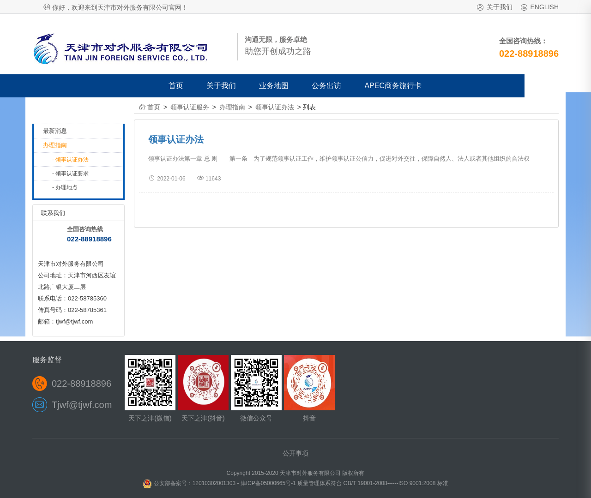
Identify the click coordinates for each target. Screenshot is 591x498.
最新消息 (55, 130)
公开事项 (295, 453)
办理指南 (55, 145)
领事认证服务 (189, 107)
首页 (176, 86)
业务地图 (274, 86)
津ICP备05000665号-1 (269, 483)
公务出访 (326, 86)
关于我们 (500, 7)
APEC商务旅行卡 (393, 86)
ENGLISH (545, 7)
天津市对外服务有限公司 (310, 473)
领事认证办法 (274, 107)
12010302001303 (214, 483)
